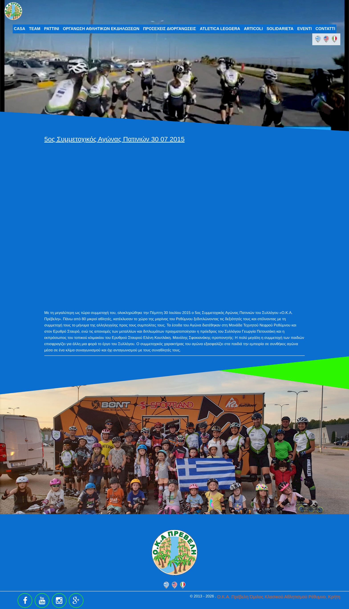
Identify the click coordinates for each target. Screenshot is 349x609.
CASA (19, 28)
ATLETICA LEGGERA (220, 28)
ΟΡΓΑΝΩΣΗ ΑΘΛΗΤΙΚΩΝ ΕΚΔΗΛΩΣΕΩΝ (101, 28)
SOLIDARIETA (280, 28)
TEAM (34, 28)
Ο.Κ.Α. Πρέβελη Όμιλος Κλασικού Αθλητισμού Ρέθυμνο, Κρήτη (278, 596)
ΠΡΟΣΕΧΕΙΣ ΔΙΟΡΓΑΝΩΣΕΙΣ (169, 28)
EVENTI (304, 28)
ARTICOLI (253, 28)
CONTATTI (325, 28)
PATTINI (51, 28)
